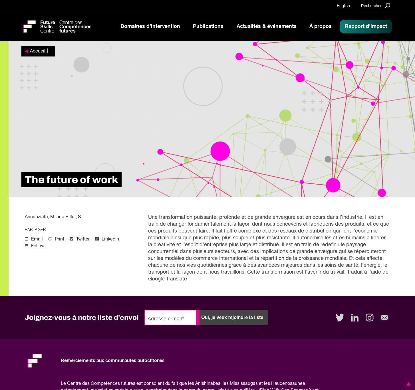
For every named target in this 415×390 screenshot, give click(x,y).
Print (59, 239)
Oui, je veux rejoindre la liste (232, 317)
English (343, 6)
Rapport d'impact (366, 26)
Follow (38, 246)
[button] (407, 383)
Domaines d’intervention (150, 26)
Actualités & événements (267, 26)
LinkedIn (110, 239)
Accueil (37, 51)
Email (37, 239)
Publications (208, 26)
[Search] (375, 5)
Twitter (83, 239)
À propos (320, 26)
